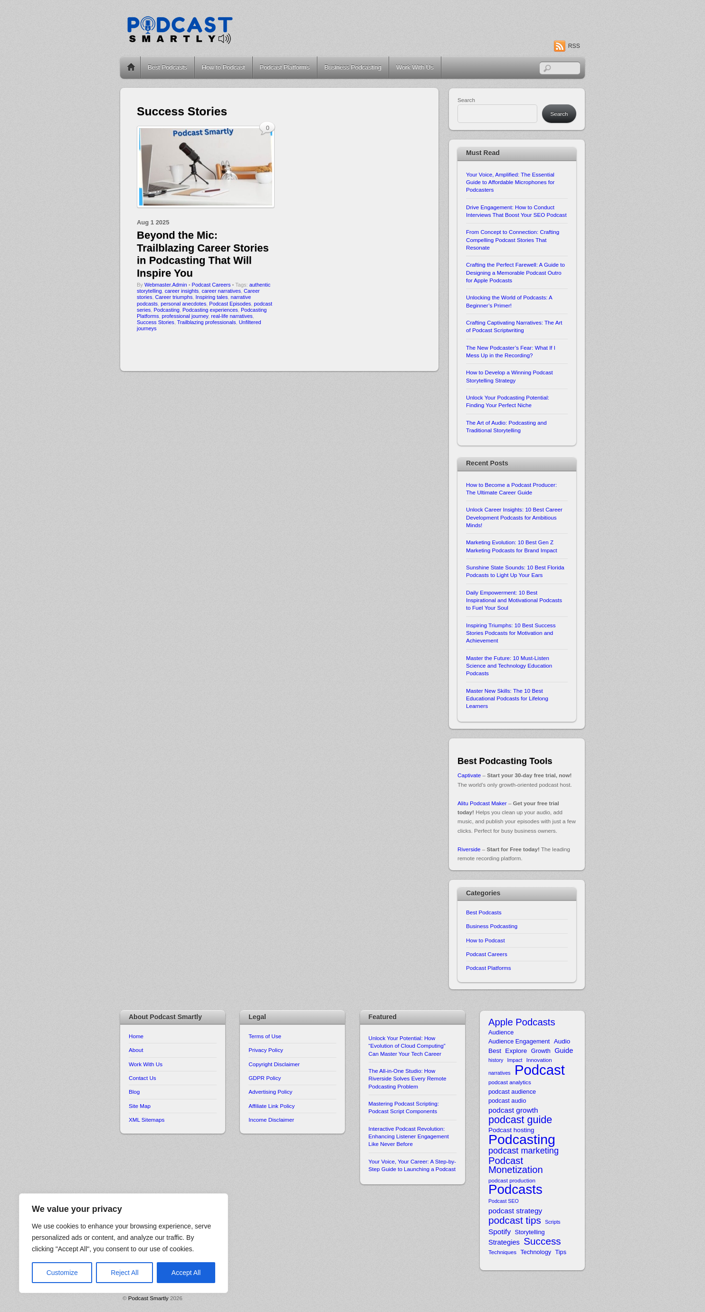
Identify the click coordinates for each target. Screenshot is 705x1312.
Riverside (469, 849)
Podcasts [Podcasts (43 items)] (515, 1189)
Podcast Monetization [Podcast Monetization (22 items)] (515, 1165)
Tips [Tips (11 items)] (560, 1252)
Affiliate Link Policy (271, 1106)
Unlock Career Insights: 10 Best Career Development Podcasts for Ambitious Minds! (514, 517)
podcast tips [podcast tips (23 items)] (514, 1220)
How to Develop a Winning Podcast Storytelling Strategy (509, 376)
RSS (574, 46)
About (136, 1050)
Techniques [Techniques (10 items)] (502, 1252)
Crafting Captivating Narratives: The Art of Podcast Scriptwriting (514, 326)
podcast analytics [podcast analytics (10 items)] (509, 1082)
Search (466, 100)
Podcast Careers (211, 285)
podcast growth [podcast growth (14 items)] (513, 1110)
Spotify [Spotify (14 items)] (499, 1232)
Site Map (140, 1106)
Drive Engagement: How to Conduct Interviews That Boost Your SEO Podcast (516, 211)
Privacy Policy (265, 1050)
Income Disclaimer (271, 1120)
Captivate (469, 775)
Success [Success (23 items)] (542, 1241)
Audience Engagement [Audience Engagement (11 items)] (519, 1041)
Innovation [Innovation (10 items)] (539, 1060)
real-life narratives (231, 316)
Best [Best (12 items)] (494, 1050)
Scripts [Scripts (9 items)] (553, 1222)
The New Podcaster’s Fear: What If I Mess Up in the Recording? (510, 351)
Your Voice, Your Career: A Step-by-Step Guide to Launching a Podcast (412, 1165)
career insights (182, 291)
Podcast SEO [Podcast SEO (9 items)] (503, 1201)
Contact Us (142, 1078)
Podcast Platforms (285, 67)
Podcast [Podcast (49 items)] (539, 1069)
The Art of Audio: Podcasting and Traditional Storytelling (506, 426)
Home (131, 67)
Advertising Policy (270, 1092)
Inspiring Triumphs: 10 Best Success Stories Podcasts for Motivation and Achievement (511, 633)
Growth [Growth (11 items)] (541, 1050)
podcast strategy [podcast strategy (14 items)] (515, 1211)
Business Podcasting (352, 67)
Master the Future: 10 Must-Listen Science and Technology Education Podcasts (509, 666)
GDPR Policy (264, 1078)
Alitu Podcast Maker (482, 803)
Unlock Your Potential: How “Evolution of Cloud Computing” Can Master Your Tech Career (407, 1046)
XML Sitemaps (146, 1120)
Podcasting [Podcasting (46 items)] (521, 1139)
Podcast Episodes (230, 304)
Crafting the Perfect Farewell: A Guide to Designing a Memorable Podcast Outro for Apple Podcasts (515, 272)
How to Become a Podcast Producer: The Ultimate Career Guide (511, 488)
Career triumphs (174, 297)
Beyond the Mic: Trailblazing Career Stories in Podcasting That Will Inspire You (203, 254)
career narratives (221, 291)
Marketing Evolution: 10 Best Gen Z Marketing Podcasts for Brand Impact (511, 546)
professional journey (185, 316)
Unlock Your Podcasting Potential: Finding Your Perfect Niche (507, 401)
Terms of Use (264, 1036)
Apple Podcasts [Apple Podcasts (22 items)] (521, 1022)
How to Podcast (223, 67)
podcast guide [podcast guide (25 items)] (520, 1119)
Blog (134, 1092)
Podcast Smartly (148, 1298)
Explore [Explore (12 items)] (516, 1050)
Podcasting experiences (210, 310)
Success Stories (155, 322)
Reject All (124, 1272)
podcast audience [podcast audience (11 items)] (512, 1091)
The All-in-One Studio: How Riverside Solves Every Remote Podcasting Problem (408, 1078)
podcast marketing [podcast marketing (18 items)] (523, 1150)
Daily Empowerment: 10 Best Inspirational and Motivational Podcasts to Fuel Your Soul (514, 600)
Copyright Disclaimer (274, 1064)
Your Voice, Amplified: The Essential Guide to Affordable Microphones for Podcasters (510, 182)
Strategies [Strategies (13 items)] (504, 1242)
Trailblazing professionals (206, 322)
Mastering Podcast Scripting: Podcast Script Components (404, 1107)
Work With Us (415, 67)
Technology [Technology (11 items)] (535, 1252)
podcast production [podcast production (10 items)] (511, 1180)
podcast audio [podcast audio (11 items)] (507, 1100)
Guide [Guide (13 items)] (563, 1050)
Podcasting (166, 310)
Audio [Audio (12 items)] (562, 1041)
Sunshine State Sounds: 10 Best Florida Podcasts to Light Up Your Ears (515, 571)
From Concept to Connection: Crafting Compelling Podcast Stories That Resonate (512, 240)
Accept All (185, 1272)
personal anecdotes (183, 304)
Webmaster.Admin (165, 285)
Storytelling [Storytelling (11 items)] (529, 1232)
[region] (123, 1243)
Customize (62, 1272)
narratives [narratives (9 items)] (499, 1073)
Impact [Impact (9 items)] (515, 1060)
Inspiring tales (212, 297)
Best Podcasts (167, 67)
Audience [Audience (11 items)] (501, 1032)
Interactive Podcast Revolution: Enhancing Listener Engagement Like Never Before (409, 1136)
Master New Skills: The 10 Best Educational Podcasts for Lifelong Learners (507, 698)
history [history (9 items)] (495, 1060)
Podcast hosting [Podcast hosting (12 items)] (511, 1130)
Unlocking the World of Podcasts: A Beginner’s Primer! (509, 301)
